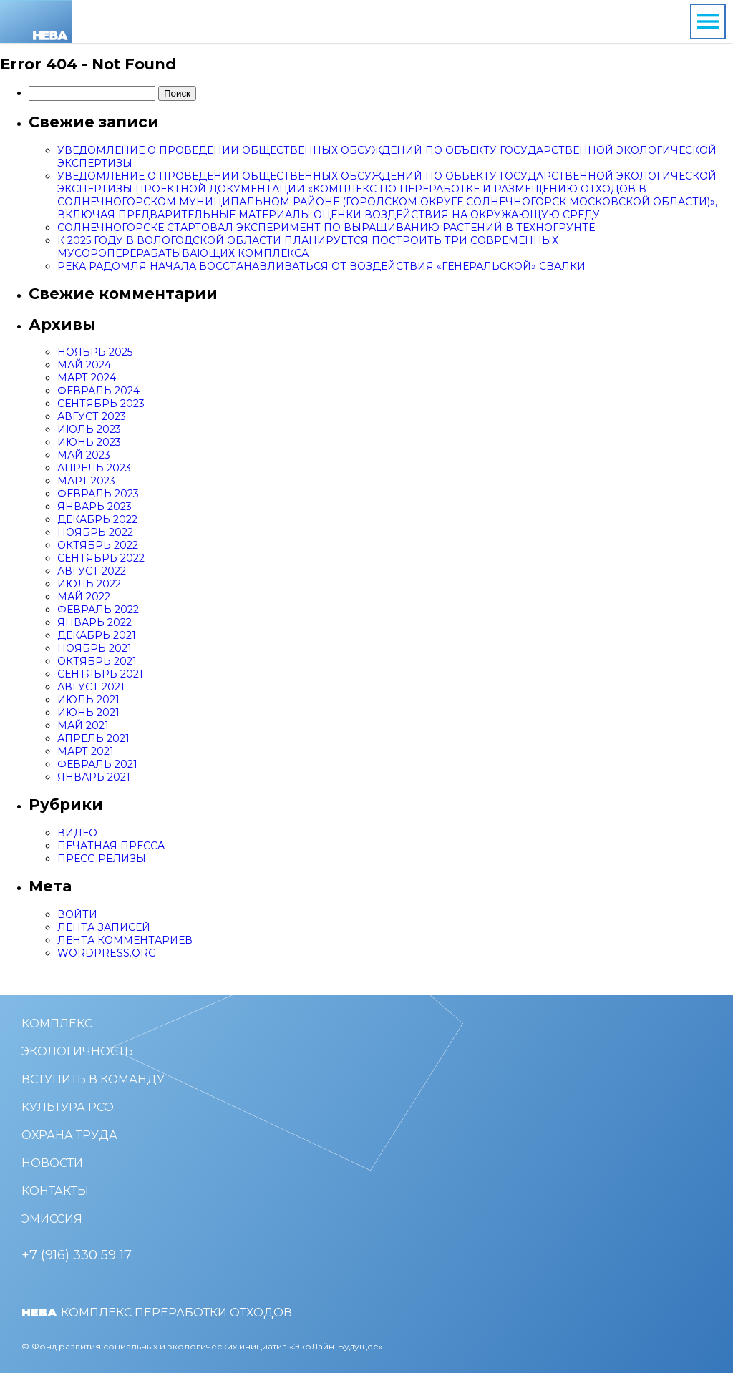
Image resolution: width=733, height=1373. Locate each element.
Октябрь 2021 (97, 661)
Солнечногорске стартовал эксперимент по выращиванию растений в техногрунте (326, 227)
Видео (77, 832)
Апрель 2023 (94, 467)
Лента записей (103, 927)
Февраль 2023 (98, 493)
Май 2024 (84, 364)
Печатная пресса (111, 845)
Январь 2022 (94, 622)
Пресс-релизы (101, 858)
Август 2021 (91, 686)
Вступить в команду (93, 1079)
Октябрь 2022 (97, 545)
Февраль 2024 (98, 390)
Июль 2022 (89, 583)
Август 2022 (91, 571)
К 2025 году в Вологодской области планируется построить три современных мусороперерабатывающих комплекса (307, 247)
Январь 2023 (94, 506)
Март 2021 (85, 751)
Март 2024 (86, 377)
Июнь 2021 (88, 712)
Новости (52, 1163)
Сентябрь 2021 (100, 674)
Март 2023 (86, 480)
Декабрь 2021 (96, 635)
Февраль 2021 (97, 764)
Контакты (55, 1191)
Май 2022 (83, 596)
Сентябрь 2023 (101, 403)
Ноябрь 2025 (94, 352)
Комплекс (56, 1023)
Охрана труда (69, 1135)
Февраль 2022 (98, 609)
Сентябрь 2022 (101, 558)
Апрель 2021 (93, 738)
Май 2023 (83, 455)
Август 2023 (91, 416)
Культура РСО (67, 1107)
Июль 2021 (88, 699)
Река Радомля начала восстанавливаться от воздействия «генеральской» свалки (321, 266)
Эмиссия (51, 1219)
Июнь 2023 (89, 442)
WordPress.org (106, 953)
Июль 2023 (89, 429)
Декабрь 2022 (97, 519)
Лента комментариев (125, 940)
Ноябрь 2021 (94, 648)
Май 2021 (83, 725)
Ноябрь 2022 (95, 532)
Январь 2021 (93, 777)
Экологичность (77, 1051)
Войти (77, 914)
